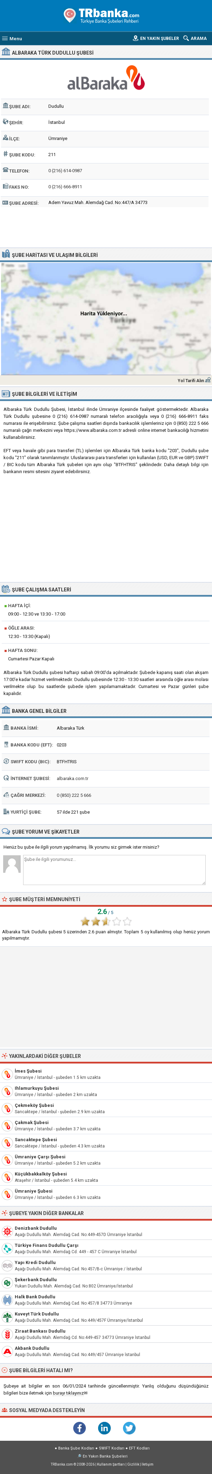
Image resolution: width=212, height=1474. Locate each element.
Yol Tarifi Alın (191, 380)
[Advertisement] (106, 226)
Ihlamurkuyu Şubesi (37, 1088)
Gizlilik (133, 1464)
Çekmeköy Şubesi (34, 1105)
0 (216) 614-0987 (65, 170)
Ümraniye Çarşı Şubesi (40, 1156)
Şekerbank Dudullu (36, 1279)
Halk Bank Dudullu (35, 1296)
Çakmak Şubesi (32, 1122)
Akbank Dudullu (32, 1348)
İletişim (147, 1464)
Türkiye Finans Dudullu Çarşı (46, 1245)
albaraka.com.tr (72, 778)
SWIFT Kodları (111, 1448)
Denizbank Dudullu (36, 1228)
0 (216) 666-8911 (65, 186)
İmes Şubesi (28, 1071)
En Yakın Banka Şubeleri (105, 1456)
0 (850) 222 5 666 (74, 795)
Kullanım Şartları (111, 1464)
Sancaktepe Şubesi (36, 1139)
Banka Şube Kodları (76, 1448)
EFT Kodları (139, 1448)
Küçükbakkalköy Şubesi (41, 1174)
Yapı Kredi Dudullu (35, 1262)
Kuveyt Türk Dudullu (37, 1314)
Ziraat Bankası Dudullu (40, 1331)
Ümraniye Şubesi (34, 1191)
